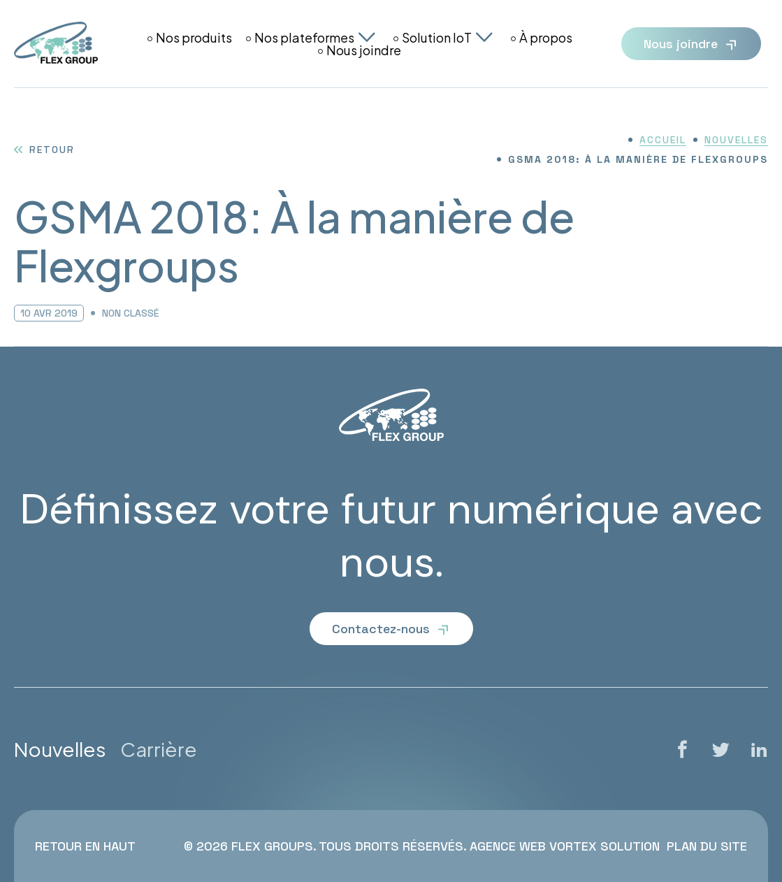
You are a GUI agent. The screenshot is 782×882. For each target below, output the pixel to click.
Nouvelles (60, 749)
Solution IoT (437, 37)
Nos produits (194, 37)
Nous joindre (363, 50)
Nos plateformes (304, 37)
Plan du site (707, 846)
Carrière (158, 749)
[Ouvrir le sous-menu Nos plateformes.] (366, 37)
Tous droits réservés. (392, 846)
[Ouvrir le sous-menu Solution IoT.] (484, 37)
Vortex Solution (604, 846)
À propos (545, 37)
